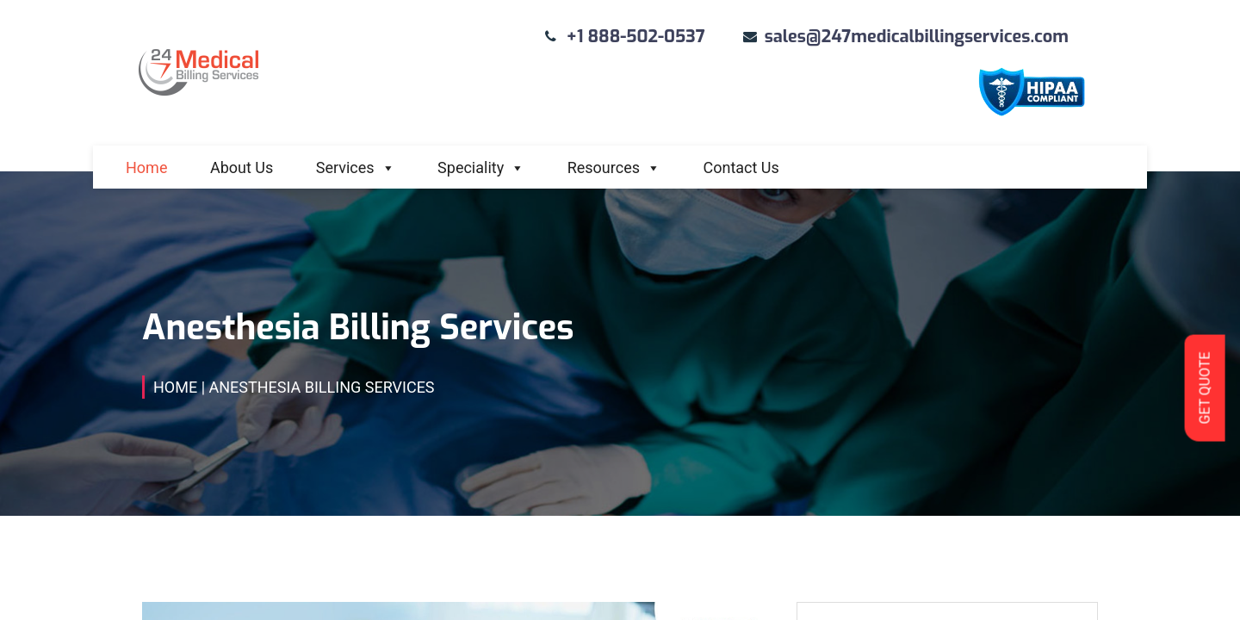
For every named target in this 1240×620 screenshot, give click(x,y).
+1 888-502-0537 (636, 37)
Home (146, 167)
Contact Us (740, 167)
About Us (241, 167)
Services (355, 167)
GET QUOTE (1204, 387)
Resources (613, 167)
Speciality (480, 167)
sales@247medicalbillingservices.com (917, 37)
